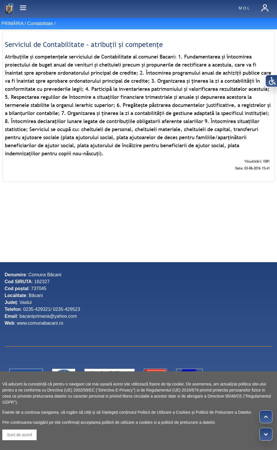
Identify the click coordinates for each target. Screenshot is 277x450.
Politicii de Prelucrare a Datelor (223, 412)
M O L (244, 8)
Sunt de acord (19, 434)
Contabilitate (40, 23)
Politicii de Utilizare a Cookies (164, 412)
